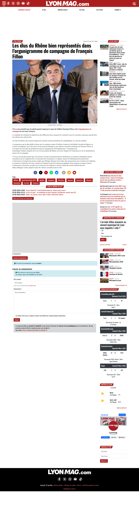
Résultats (124, 244)
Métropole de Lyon (115, 280)
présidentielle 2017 (29, 180)
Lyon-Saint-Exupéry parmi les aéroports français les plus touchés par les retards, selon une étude (117, 76)
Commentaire (18, 289)
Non (102, 233)
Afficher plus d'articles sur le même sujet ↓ (23, 198)
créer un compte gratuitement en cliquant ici (34, 330)
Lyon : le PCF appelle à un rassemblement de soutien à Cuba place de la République (112, 209)
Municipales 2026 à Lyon (117, 255)
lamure (36, 183)
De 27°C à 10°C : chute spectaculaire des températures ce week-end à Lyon (118, 103)
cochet (27, 183)
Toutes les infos (121, 109)
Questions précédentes (105, 244)
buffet (42, 180)
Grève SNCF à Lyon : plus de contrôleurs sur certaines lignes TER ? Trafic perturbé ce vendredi (118, 67)
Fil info (44, 10)
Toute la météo (122, 408)
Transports (112, 45)
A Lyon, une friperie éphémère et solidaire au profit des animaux (117, 95)
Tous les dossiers (121, 285)
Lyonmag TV (118, 10)
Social (111, 62)
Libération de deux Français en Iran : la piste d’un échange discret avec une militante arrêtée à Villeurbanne (111, 179)
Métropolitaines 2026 (116, 262)
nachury (51, 180)
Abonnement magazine (24, 10)
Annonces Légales (62, 10)
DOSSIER (111, 253)
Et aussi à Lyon (113, 91)
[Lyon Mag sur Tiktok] (80, 480)
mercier (80, 180)
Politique (81, 10)
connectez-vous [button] (32, 285)
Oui (101, 230)
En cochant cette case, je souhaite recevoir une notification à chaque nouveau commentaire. (41, 316)
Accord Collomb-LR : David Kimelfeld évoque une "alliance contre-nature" (46, 190)
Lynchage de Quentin (116, 274)
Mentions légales (58, 485)
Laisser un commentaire (20, 258)
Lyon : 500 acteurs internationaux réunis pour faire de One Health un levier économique (117, 86)
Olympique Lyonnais (115, 268)
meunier (17, 183)
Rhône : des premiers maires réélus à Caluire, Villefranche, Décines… (45, 195)
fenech (89, 180)
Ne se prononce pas (106, 236)
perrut (70, 180)
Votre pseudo (18, 279)
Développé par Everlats (69, 489)
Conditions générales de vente (90, 485)
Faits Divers (99, 10)
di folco (61, 180)
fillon (16, 180)
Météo (111, 98)
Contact (79, 485)
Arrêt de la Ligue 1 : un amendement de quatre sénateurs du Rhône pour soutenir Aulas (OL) (51, 192)
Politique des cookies (70, 485)
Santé (110, 81)
